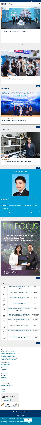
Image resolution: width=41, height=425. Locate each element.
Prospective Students (5, 364)
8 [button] (24, 44)
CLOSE (28, 422)
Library (2, 380)
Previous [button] (2, 25)
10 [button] (27, 44)
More (38, 86)
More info (7, 422)
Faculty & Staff (4, 369)
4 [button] (17, 44)
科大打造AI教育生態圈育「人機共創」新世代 (19, 325)
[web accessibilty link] (16, 405)
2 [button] (14, 44)
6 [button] (20, 44)
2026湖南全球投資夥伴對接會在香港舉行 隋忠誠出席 (19, 330)
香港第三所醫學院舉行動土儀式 (19, 303)
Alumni (2, 367)
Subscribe (6, 400)
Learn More (5, 208)
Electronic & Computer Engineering (8, 356)
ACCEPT (28, 419)
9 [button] (25, 44)
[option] (20, 25)
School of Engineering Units (6, 385)
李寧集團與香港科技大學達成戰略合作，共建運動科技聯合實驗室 (19, 287)
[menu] (39, 4)
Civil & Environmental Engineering (8, 353)
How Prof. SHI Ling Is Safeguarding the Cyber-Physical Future (16, 161)
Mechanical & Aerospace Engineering (8, 359)
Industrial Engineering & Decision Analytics (9, 358)
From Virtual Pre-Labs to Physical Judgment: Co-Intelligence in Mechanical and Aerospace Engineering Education (18, 34)
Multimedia (3, 377)
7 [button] (22, 44)
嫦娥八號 (23, 297)
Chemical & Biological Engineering (8, 351)
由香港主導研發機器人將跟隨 (14, 297)
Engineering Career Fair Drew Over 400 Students (13, 79)
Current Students (4, 366)
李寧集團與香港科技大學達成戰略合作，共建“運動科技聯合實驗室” (19, 309)
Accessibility (15, 411)
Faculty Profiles (4, 375)
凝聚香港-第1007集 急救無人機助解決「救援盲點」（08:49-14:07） (19, 320)
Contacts (3, 391)
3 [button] (15, 44)
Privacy (21, 411)
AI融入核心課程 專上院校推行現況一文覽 (19, 292)
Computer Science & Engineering (7, 354)
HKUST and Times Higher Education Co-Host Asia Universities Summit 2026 (19, 336)
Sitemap (26, 411)
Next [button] (38, 25)
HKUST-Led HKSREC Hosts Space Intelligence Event (14, 120)
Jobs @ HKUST (4, 378)
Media (2, 370)
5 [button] (19, 44)
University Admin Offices (6, 387)
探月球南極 (27, 297)
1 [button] (12, 44)
